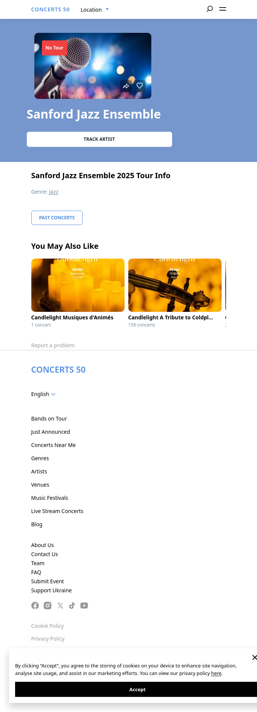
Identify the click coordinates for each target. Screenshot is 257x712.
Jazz (53, 191)
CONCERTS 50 (50, 9)
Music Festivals (49, 497)
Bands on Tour (49, 418)
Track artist (99, 139)
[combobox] (95, 9)
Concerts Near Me (53, 444)
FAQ (36, 572)
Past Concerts (57, 217)
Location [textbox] (91, 9)
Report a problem (53, 345)
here (216, 673)
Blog (37, 524)
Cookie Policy (47, 625)
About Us (42, 545)
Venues (40, 484)
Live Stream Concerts (57, 511)
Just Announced (50, 431)
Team (38, 563)
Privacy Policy (48, 638)
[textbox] (45, 394)
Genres (40, 458)
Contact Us (44, 554)
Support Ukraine (51, 590)
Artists (39, 471)
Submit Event (47, 581)
